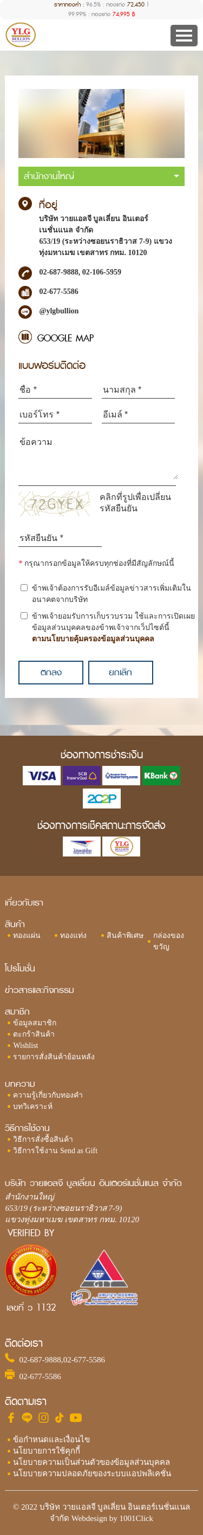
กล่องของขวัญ (168, 941)
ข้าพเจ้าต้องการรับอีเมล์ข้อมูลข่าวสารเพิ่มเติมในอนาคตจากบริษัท (111, 594)
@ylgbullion (58, 311)
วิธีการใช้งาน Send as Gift (55, 1151)
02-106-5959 (101, 272)
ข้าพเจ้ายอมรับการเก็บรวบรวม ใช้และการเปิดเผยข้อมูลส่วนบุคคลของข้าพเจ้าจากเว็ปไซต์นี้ (113, 628)
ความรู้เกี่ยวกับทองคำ (48, 1095)
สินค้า (15, 924)
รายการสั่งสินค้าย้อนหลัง (54, 1057)
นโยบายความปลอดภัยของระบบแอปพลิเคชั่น (92, 1473)
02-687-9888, (59, 272)
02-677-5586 (84, 1359)
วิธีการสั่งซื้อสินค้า (43, 1139)
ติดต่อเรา (24, 1343)
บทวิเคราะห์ (33, 1106)
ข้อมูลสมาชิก (34, 1023)
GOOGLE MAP (65, 338)
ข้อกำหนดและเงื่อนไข (51, 1439)
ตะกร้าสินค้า (34, 1034)
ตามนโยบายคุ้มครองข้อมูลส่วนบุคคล (93, 639)
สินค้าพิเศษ (125, 935)
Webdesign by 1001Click (112, 1518)
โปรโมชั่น (20, 968)
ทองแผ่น (27, 935)
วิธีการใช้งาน (27, 1128)
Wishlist (25, 1045)
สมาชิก (17, 1011)
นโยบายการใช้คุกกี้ (46, 1451)
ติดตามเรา (26, 1401)
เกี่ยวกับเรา (24, 902)
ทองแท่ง (73, 935)
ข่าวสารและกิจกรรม (39, 990)
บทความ (20, 1084)
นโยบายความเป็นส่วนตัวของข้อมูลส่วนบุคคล (91, 1462)
